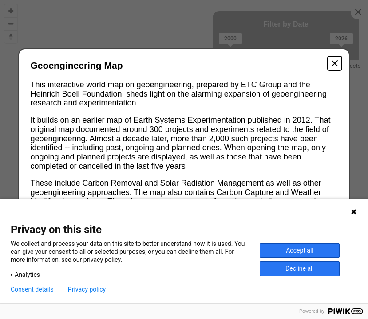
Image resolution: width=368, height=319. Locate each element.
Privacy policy (87, 289)
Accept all (299, 250)
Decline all (299, 268)
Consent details (32, 289)
